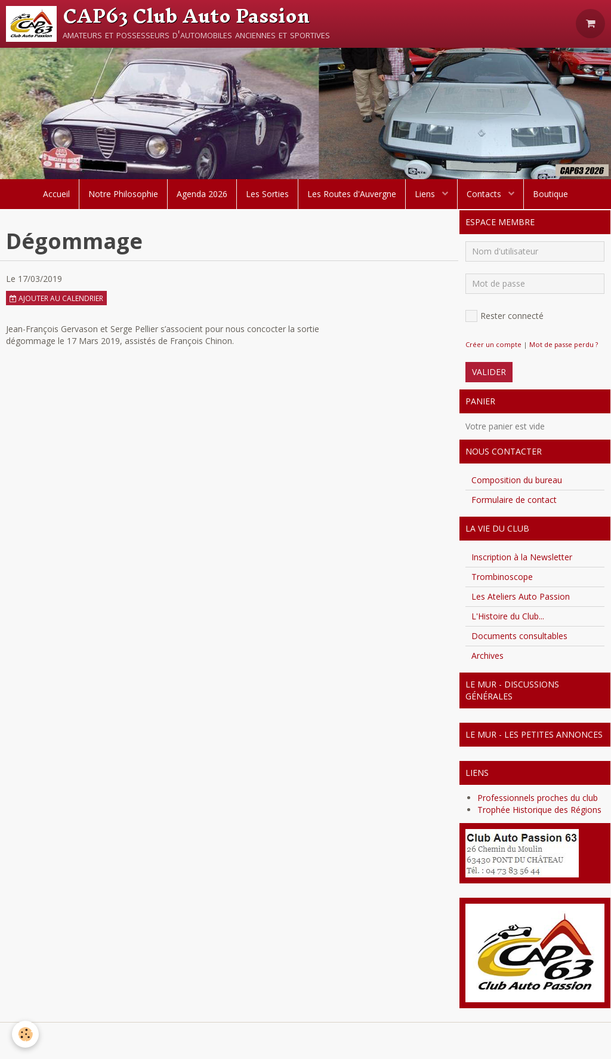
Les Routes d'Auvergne (351, 193)
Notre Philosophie (123, 193)
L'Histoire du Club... (507, 616)
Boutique (550, 193)
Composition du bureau (516, 480)
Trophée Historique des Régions (539, 809)
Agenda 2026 (202, 193)
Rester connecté (504, 316)
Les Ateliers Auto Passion (520, 596)
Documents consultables (519, 635)
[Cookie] (25, 1034)
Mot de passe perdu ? (563, 344)
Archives (487, 655)
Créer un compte (493, 344)
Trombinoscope (502, 576)
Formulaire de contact (514, 499)
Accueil (56, 193)
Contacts (485, 193)
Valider (489, 371)
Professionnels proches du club (537, 797)
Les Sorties (267, 193)
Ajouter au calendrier (56, 298)
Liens (426, 193)
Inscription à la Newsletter (521, 557)
